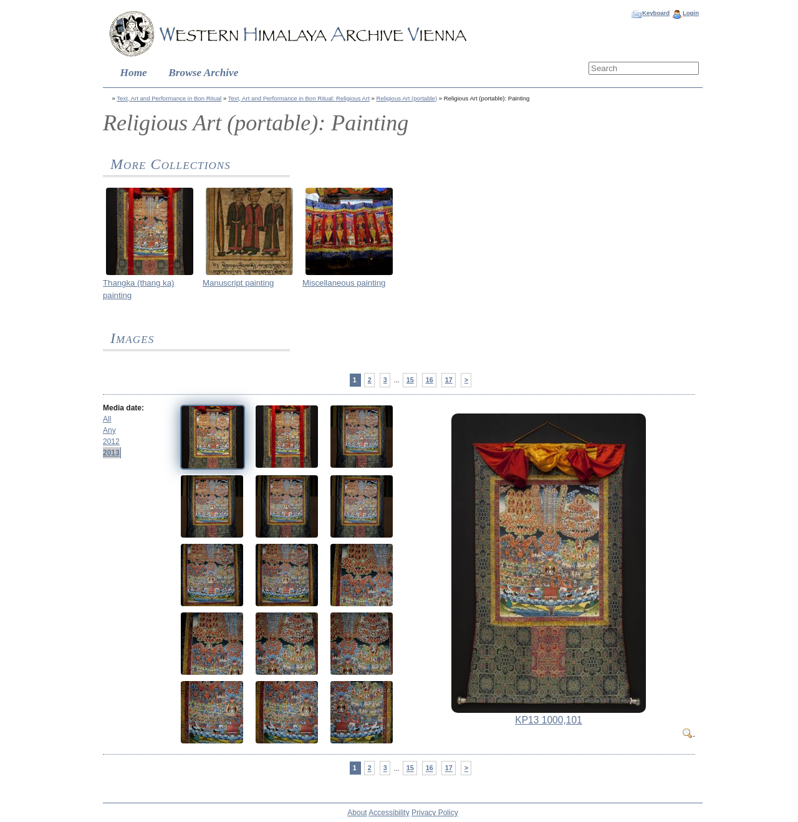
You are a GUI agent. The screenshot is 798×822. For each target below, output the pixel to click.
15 (410, 380)
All (107, 419)
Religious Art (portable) (407, 98)
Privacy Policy (434, 812)
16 (429, 380)
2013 (111, 452)
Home (133, 73)
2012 (111, 441)
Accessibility (388, 812)
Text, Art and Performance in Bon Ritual (169, 98)
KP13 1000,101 (548, 720)
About (357, 812)
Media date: (123, 408)
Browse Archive (203, 73)
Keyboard (656, 12)
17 (449, 380)
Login (691, 12)
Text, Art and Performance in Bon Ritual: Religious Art (299, 98)
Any (109, 430)
